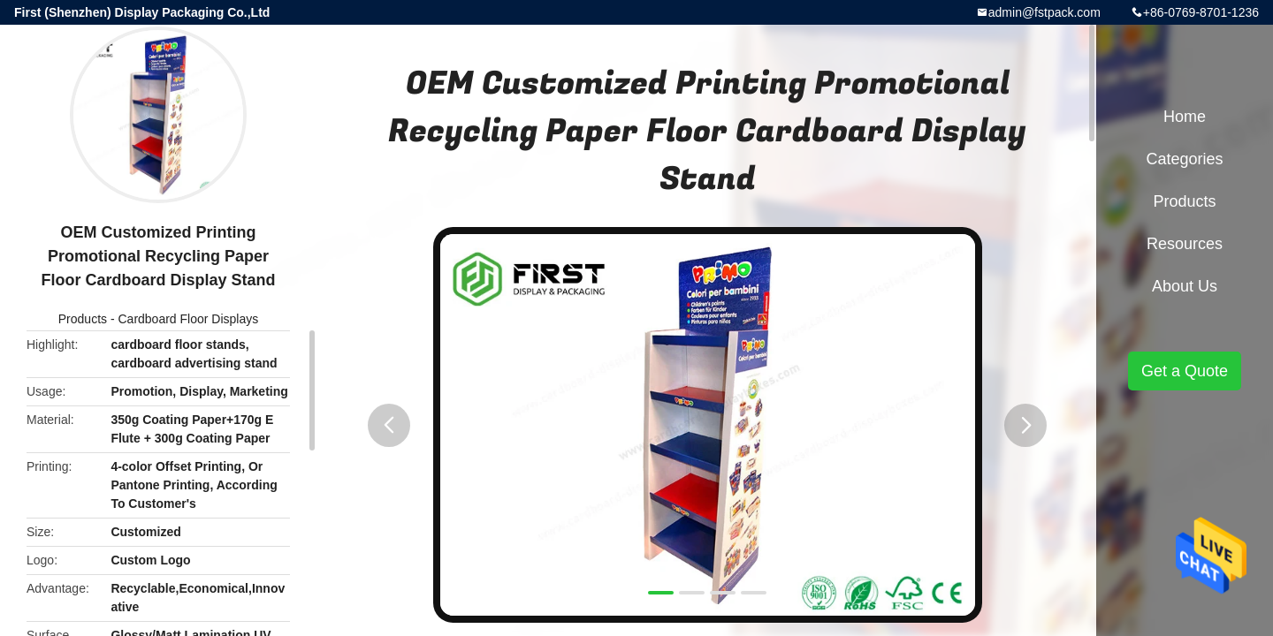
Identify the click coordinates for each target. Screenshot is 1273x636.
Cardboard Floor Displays (188, 319)
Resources (1185, 244)
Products (82, 319)
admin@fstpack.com (1044, 12)
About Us (1184, 286)
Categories (1184, 159)
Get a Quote (1184, 371)
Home (1184, 116)
